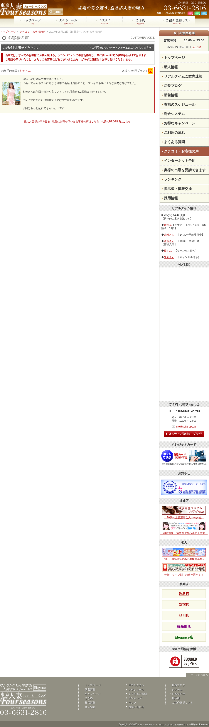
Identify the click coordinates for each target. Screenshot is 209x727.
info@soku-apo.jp (185, 426)
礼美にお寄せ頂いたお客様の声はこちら (75, 121)
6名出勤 (196, 47)
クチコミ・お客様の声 (32, 31)
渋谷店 (184, 594)
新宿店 (184, 605)
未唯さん (169, 234)
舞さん (168, 225)
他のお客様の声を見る (37, 121)
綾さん (168, 250)
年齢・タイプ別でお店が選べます (184, 569)
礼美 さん (25, 70)
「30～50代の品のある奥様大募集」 (184, 554)
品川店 (184, 615)
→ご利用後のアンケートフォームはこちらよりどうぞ (120, 47)
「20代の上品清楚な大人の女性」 (184, 512)
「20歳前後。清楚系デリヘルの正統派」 (183, 528)
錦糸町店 (184, 626)
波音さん (169, 241)
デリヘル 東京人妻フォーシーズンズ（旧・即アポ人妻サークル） (163, 725)
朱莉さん (169, 257)
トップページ (8, 31)
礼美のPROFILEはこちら (116, 121)
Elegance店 (184, 637)
